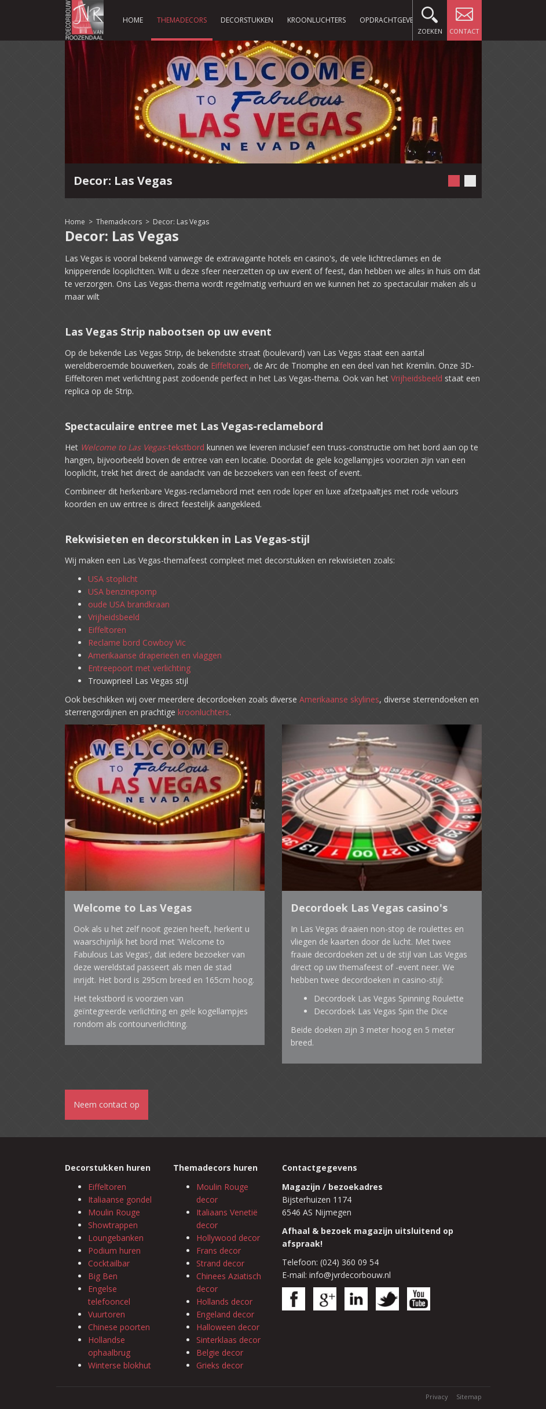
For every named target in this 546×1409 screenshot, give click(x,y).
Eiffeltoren (230, 365)
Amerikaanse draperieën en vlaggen (155, 655)
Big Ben (103, 1275)
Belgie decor (219, 1352)
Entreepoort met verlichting (139, 667)
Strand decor (220, 1263)
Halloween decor (227, 1326)
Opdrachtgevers (390, 20)
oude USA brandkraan (129, 604)
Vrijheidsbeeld (416, 378)
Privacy (437, 1396)
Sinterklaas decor (228, 1339)
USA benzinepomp (122, 591)
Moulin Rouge (114, 1212)
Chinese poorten (119, 1326)
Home (133, 20)
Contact (464, 17)
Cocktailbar (109, 1263)
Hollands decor (224, 1301)
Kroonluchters (316, 20)
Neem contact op (107, 1104)
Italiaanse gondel (120, 1199)
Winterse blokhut (119, 1365)
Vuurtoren (106, 1314)
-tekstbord (142, 447)
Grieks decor (219, 1365)
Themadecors (182, 20)
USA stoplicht (113, 578)
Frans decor (218, 1250)
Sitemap (469, 1396)
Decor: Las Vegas (181, 222)
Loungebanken (116, 1237)
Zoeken (429, 17)
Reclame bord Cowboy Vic (137, 642)
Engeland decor (225, 1314)
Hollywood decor (228, 1237)
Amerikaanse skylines (339, 699)
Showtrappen (113, 1224)
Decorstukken (247, 20)
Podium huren (114, 1250)
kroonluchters (203, 712)
